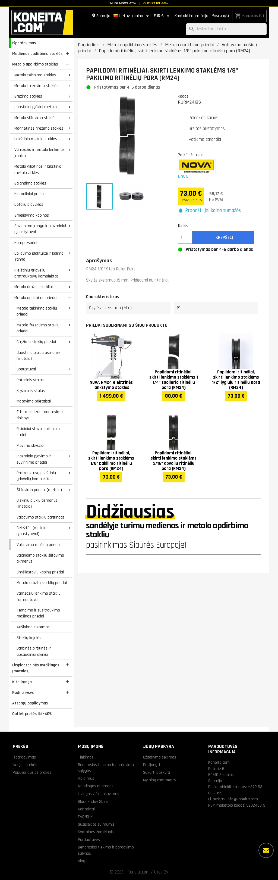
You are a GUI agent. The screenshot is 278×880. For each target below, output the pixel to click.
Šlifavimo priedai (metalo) (39, 489)
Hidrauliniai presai (29, 193)
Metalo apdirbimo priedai (35, 297)
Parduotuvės (89, 839)
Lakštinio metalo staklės (35, 139)
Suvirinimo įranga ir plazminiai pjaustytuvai (40, 229)
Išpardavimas (24, 43)
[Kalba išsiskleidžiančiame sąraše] (132, 16)
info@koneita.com (242, 799)
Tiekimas (85, 757)
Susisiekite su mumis (96, 824)
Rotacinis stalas (30, 380)
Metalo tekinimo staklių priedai (37, 311)
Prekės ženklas (191, 154)
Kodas (183, 96)
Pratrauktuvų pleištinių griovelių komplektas (36, 476)
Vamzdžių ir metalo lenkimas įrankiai (39, 152)
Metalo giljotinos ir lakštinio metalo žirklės (37, 169)
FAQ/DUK (85, 816)
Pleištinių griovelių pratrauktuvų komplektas (36, 273)
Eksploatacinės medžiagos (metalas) (35, 668)
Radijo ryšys (23, 692)
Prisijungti (220, 15)
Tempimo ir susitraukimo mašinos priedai (38, 613)
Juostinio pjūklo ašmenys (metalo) (39, 355)
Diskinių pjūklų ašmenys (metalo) (37, 503)
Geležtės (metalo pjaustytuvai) (31, 531)
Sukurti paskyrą (156, 772)
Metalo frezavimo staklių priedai (38, 328)
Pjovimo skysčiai (30, 445)
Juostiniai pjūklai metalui (36, 107)
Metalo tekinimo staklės (35, 75)
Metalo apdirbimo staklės (35, 64)
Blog (81, 861)
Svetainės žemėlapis (96, 832)
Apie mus (86, 778)
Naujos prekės (25, 764)
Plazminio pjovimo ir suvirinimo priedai (34, 459)
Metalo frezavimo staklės (36, 85)
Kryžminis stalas (31, 390)
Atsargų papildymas (30, 703)
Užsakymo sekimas (159, 757)
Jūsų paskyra (158, 746)
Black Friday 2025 (93, 801)
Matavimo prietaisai (34, 401)
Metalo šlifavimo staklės (35, 117)
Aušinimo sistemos (33, 627)
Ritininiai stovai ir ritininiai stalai (39, 432)
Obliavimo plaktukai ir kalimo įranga (39, 256)
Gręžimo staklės (28, 96)
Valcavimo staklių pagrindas (41, 517)
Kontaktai (86, 809)
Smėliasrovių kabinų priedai (40, 572)
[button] (209, 211)
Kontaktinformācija (191, 16)
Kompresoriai (25, 242)
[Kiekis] (185, 237)
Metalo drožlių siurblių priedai (42, 582)
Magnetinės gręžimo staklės (38, 128)
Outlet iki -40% (155, 3)
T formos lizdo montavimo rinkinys (40, 415)
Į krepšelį (223, 238)
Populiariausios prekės (32, 772)
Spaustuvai (26, 369)
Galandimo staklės (30, 183)
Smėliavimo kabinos (31, 215)
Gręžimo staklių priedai (36, 341)
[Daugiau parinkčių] (266, 850)
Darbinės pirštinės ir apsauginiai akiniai (34, 651)
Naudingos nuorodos (95, 786)
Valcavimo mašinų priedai (39, 544)
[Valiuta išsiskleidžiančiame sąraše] (162, 16)
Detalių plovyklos (28, 204)
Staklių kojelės (29, 637)
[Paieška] (226, 29)
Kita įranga (22, 682)
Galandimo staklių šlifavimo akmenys (40, 558)
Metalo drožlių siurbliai (33, 286)
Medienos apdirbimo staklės (37, 53)
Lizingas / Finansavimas (98, 794)
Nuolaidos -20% (123, 3)
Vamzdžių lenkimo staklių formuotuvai (39, 596)
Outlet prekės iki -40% (32, 713)
